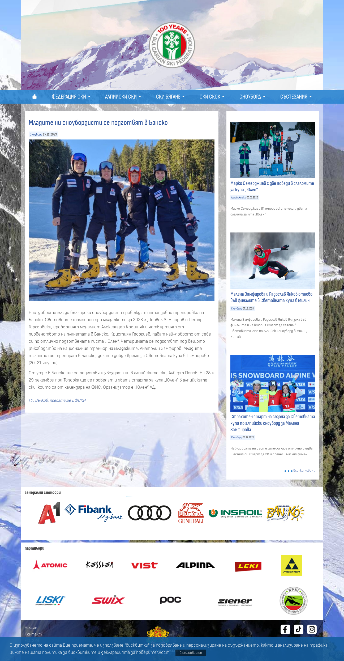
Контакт (33, 634)
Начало (31, 628)
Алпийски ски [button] (121, 97)
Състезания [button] (293, 97)
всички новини (304, 470)
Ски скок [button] (210, 97)
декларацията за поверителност (135, 652)
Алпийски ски (238, 197)
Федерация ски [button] (69, 97)
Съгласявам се (190, 653)
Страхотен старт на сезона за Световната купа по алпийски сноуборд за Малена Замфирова (272, 423)
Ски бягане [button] (168, 97)
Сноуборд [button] (250, 97)
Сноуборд (36, 134)
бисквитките (82, 652)
